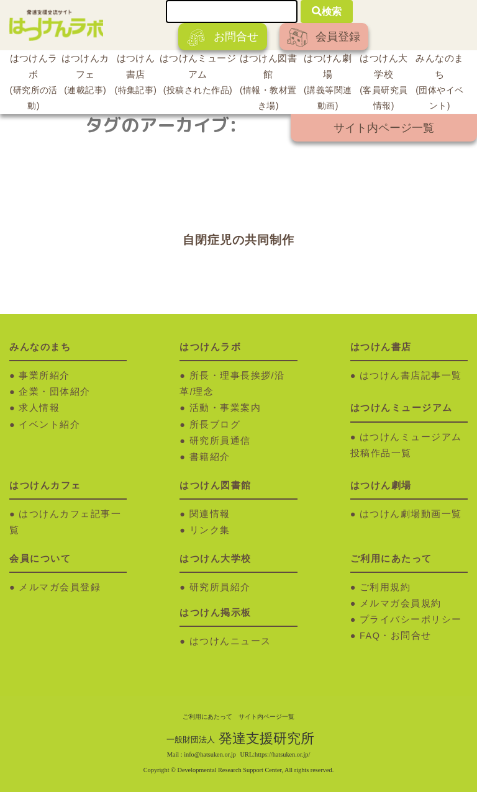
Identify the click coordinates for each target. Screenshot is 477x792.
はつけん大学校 (384, 83)
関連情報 (209, 514)
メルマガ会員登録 (60, 587)
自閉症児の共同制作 (238, 239)
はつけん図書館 (268, 83)
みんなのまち (440, 83)
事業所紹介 (44, 375)
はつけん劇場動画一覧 (411, 514)
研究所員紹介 (220, 587)
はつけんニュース (230, 641)
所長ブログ (215, 425)
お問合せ (222, 38)
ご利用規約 (385, 587)
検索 (327, 11)
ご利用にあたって (207, 716)
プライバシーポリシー (411, 619)
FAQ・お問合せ (396, 636)
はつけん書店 (135, 75)
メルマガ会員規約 (401, 603)
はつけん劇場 (328, 83)
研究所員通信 (220, 441)
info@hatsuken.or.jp (210, 754)
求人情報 (39, 408)
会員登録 (323, 37)
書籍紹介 (209, 457)
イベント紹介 (49, 425)
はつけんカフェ (85, 75)
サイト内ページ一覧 (384, 128)
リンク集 (209, 530)
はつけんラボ (33, 83)
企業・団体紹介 (55, 392)
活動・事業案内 (225, 408)
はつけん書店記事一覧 (411, 375)
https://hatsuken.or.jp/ (282, 754)
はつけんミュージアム (198, 75)
